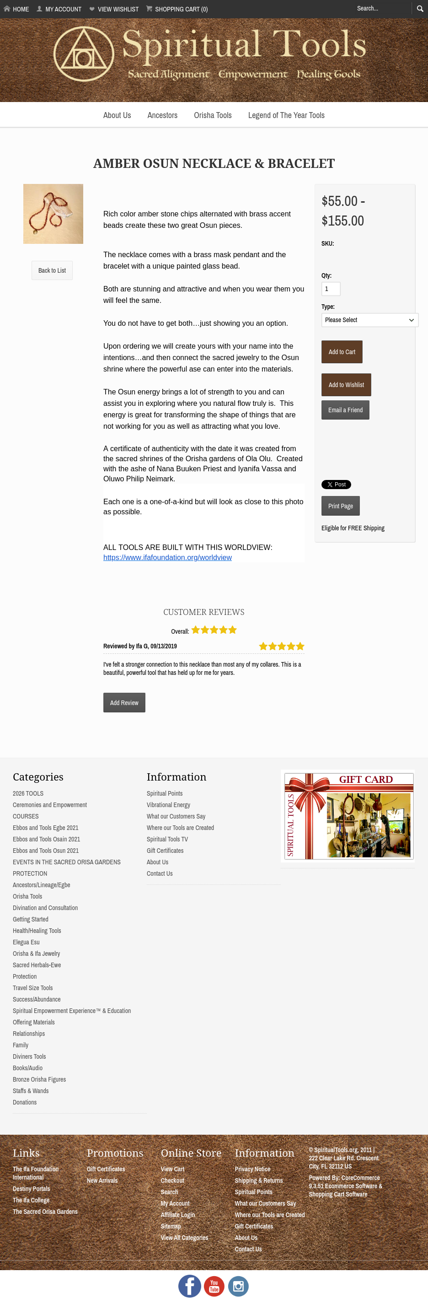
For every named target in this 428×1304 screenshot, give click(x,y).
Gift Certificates (165, 850)
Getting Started (30, 919)
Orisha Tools (213, 115)
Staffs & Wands (31, 1091)
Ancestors (163, 115)
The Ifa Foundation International (36, 1173)
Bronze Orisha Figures (39, 1079)
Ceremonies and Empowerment (50, 805)
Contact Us (160, 873)
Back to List (52, 270)
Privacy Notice (253, 1169)
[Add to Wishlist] (346, 384)
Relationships (29, 1033)
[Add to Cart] (342, 351)
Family (20, 1045)
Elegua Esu (26, 942)
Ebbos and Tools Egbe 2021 (45, 828)
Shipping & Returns (259, 1180)
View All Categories (185, 1238)
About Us (117, 115)
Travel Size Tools (33, 988)
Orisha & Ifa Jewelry (36, 953)
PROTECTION (30, 873)
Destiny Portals (31, 1189)
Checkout (172, 1180)
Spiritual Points (165, 793)
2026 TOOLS (28, 793)
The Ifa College (31, 1200)
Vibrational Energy (168, 805)
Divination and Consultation (45, 908)
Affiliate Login (178, 1215)
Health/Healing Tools (37, 931)
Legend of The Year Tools (286, 115)
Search (169, 1192)
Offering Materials (34, 1022)
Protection (25, 976)
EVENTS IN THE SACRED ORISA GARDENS (67, 862)
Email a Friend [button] (345, 410)
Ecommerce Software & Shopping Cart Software (346, 1190)
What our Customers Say (176, 816)
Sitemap (171, 1226)
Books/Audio (28, 1068)
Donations (25, 1102)
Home (16, 9)
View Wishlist (114, 9)
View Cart (172, 1169)
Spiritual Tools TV (167, 839)
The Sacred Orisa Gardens (45, 1211)
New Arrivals (102, 1180)
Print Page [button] (340, 506)
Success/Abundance (37, 999)
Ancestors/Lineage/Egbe (41, 885)
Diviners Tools (29, 1056)
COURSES (26, 816)
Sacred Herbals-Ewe (37, 965)
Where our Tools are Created (180, 828)
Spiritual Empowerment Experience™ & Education (72, 1011)
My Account (58, 9)
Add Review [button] (124, 703)
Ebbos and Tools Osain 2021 (46, 839)
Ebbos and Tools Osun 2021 (46, 850)
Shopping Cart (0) (177, 9)
